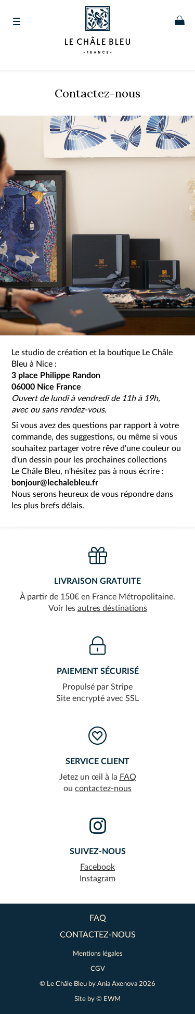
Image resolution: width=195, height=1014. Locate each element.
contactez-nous (103, 788)
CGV (97, 969)
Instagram (97, 878)
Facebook (97, 867)
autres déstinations (112, 608)
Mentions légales (98, 953)
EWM (112, 999)
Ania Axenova (117, 984)
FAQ (128, 777)
